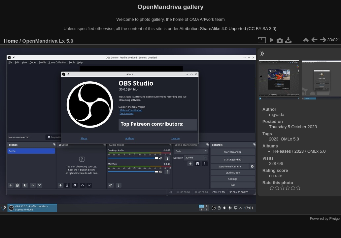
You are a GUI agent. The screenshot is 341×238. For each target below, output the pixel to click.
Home (11, 41)
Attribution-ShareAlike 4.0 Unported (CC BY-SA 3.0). (229, 28)
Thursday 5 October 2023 (293, 126)
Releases (282, 151)
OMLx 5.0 (290, 139)
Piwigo (334, 218)
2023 (273, 139)
